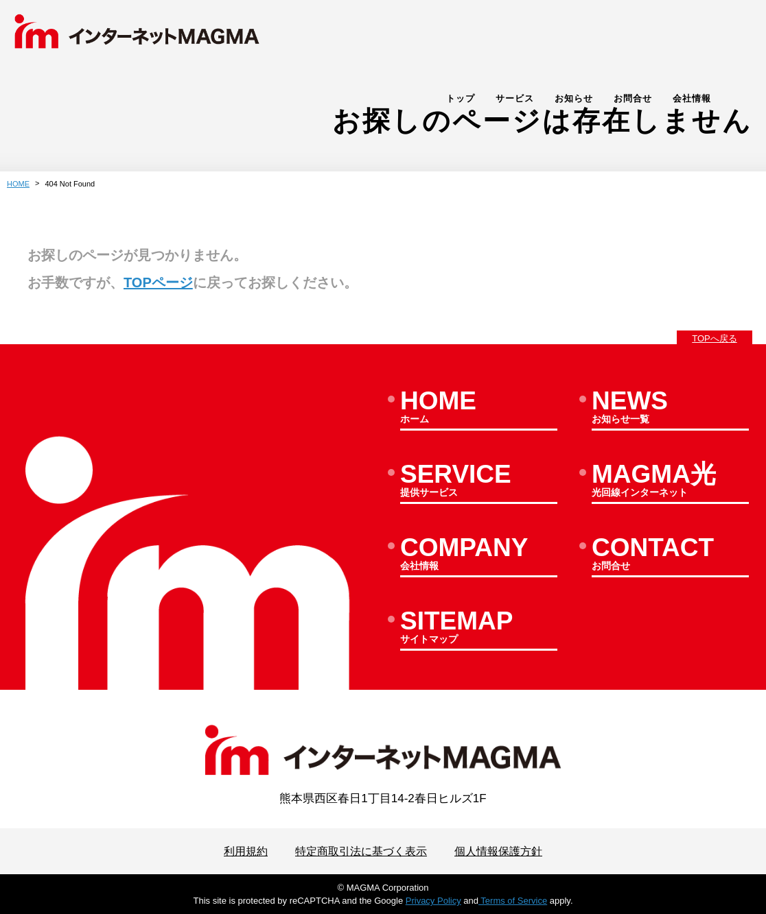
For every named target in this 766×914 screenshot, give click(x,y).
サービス (549, 39)
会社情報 (726, 39)
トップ (494, 39)
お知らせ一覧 (670, 409)
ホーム (478, 409)
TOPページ (158, 282)
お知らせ (608, 39)
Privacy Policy (433, 900)
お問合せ (667, 39)
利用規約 (239, 851)
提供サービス (478, 482)
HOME (18, 184)
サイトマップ (478, 629)
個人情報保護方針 (503, 851)
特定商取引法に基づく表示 (360, 851)
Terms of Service (512, 900)
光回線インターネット (670, 482)
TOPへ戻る (714, 338)
